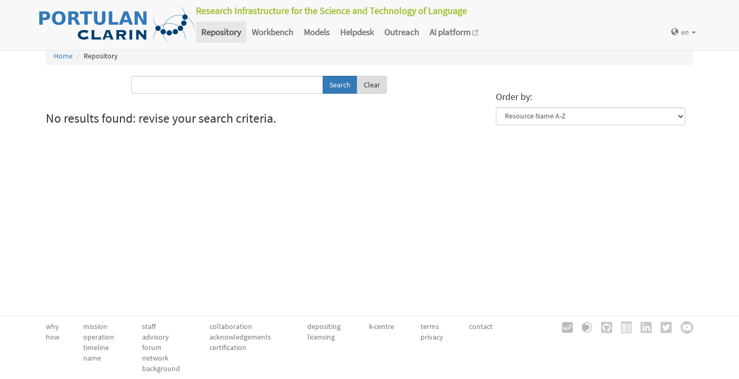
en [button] (683, 32)
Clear (372, 84)
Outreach (401, 32)
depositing (324, 326)
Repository (221, 32)
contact (481, 326)
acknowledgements (240, 337)
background (161, 368)
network (155, 358)
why (52, 326)
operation (98, 337)
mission (95, 326)
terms (430, 326)
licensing (321, 337)
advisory (155, 337)
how (52, 337)
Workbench (272, 32)
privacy (432, 337)
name (92, 358)
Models (316, 32)
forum (152, 347)
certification (227, 347)
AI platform (454, 32)
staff (149, 326)
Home (63, 56)
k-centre (381, 326)
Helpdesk (357, 32)
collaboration (230, 326)
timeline (96, 347)
